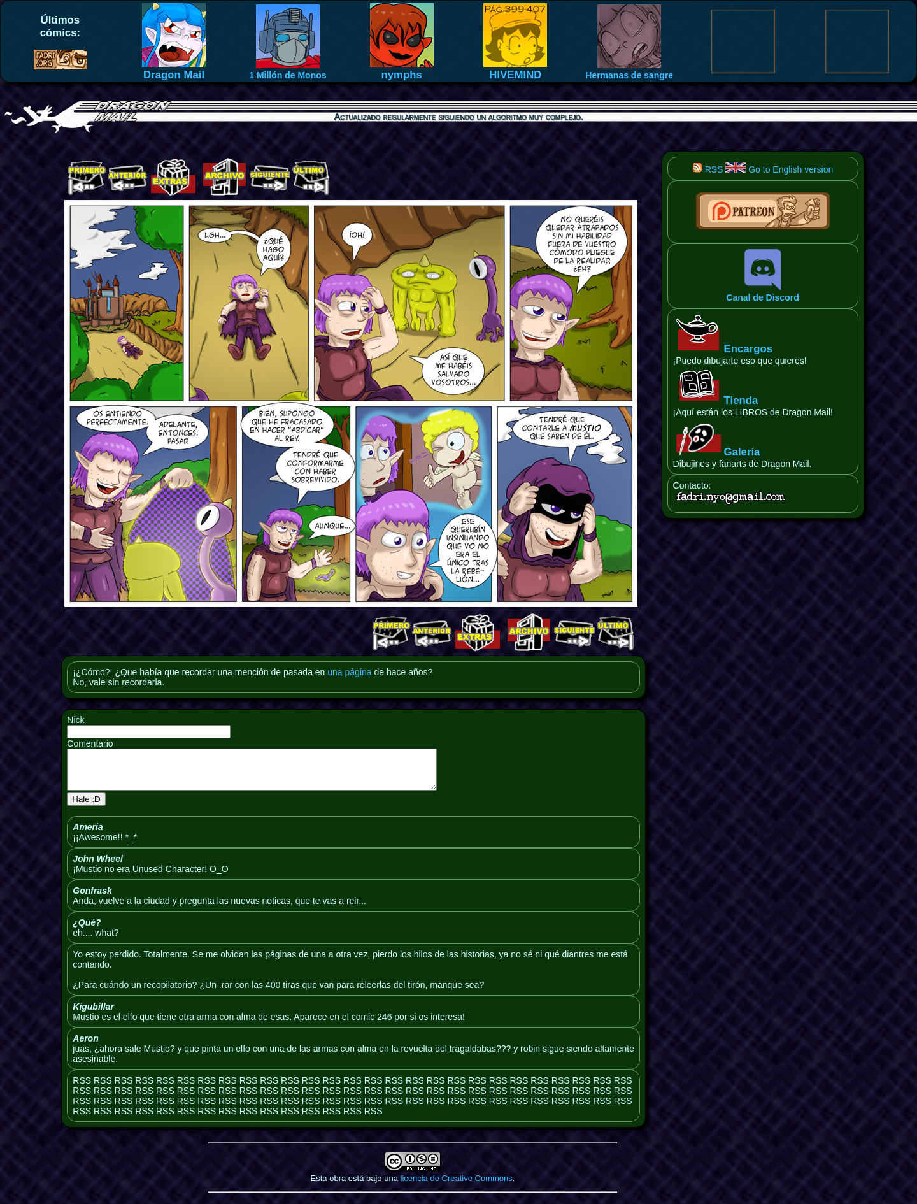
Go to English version (779, 169)
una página (349, 672)
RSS (707, 169)
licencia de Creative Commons (457, 1186)
